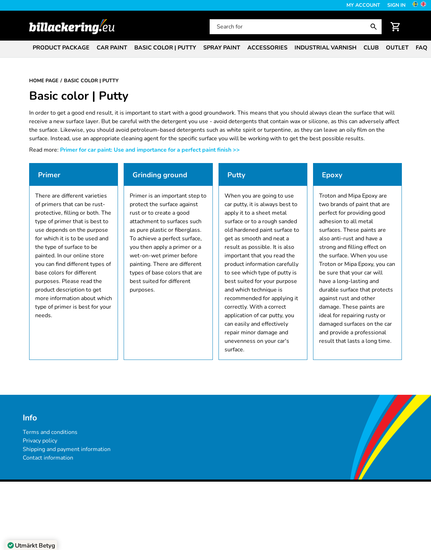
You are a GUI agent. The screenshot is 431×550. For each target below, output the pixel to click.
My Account (363, 5)
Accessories (267, 48)
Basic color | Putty (165, 48)
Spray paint (221, 48)
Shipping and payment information (67, 449)
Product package (61, 48)
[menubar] (215, 48)
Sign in (396, 5)
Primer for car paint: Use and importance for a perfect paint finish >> (150, 150)
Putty (236, 175)
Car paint (112, 48)
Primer (49, 175)
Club (371, 48)
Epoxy (332, 175)
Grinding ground (160, 175)
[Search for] (295, 26)
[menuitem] (61, 47)
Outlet (397, 48)
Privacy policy (40, 441)
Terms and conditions (50, 432)
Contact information (48, 458)
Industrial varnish (325, 48)
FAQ (421, 48)
